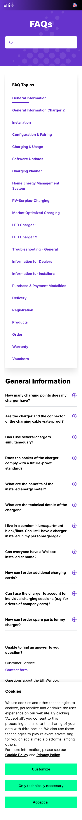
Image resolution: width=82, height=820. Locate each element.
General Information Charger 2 (38, 110)
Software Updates (27, 159)
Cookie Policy (16, 755)
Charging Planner (27, 171)
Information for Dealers (32, 261)
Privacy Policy (48, 755)
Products (20, 322)
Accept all (41, 802)
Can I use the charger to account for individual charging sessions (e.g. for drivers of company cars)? (41, 598)
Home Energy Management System (35, 186)
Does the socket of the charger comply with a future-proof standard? (41, 462)
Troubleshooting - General (35, 249)
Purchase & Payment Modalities (39, 286)
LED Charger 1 (24, 225)
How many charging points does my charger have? (41, 398)
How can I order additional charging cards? (41, 575)
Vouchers (20, 359)
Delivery (19, 298)
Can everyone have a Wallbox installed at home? (41, 554)
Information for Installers (33, 273)
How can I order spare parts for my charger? (41, 622)
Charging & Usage (27, 146)
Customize (41, 769)
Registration (22, 310)
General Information (29, 98)
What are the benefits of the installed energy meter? (41, 486)
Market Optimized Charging (36, 213)
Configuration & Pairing (32, 134)
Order (17, 334)
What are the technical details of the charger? (41, 507)
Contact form (16, 670)
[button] (75, 5)
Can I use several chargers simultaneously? (41, 439)
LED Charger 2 (24, 237)
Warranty (20, 346)
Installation (21, 122)
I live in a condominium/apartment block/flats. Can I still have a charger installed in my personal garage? (41, 530)
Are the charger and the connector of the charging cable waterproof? (41, 418)
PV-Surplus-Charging (30, 200)
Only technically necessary (41, 785)
